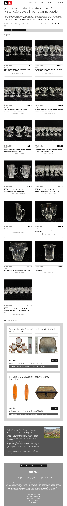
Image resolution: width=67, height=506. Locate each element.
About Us (17, 478)
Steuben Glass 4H (40, 270)
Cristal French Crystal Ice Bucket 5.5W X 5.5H (17, 270)
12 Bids (6, 107)
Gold (23, 443)
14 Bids (6, 67)
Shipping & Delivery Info (34, 478)
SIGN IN (51, 3)
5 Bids (5, 268)
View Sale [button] (54, 360)
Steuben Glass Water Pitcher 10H (14, 230)
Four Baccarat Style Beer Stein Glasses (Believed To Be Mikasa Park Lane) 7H (15, 190)
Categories (16, 30)
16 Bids (36, 147)
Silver (26, 443)
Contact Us (24, 478)
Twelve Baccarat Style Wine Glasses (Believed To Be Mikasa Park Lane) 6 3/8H (48, 150)
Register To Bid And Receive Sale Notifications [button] (33, 466)
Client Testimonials (47, 478)
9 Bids (5, 188)
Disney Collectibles (25, 445)
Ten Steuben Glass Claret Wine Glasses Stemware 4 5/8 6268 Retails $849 (15, 110)
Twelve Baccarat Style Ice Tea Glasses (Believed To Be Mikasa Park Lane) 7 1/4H (47, 190)
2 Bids (36, 107)
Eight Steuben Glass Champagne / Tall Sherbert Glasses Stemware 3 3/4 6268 (49, 110)
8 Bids (36, 228)
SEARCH (60, 3)
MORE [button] (43, 3)
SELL (36, 3)
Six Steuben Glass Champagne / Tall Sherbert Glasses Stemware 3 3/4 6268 (17, 150)
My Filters (8, 30)
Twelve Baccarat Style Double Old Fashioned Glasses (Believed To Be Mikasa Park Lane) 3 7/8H (17, 310)
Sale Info (23, 30)
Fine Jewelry (31, 443)
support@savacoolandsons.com (15, 453)
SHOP (30, 3)
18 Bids (36, 67)
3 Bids (5, 147)
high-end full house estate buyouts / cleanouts (26, 442)
